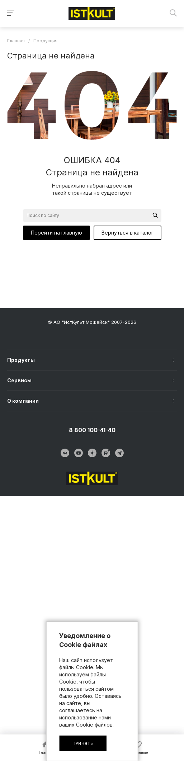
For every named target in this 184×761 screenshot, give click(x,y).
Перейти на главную (56, 233)
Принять (82, 743)
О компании (23, 401)
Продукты (21, 360)
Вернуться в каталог (128, 233)
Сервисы (19, 380)
